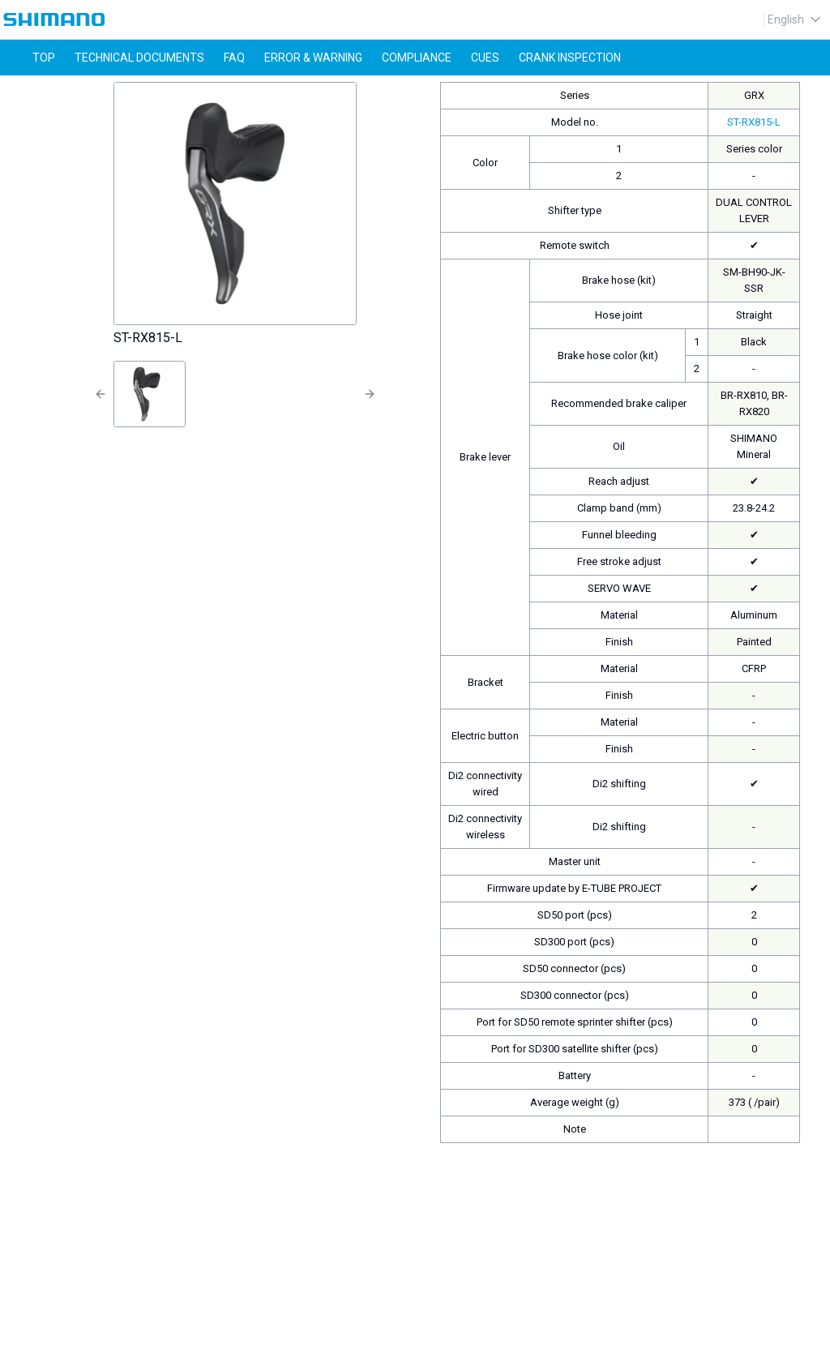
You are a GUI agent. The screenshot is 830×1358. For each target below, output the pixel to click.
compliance (416, 57)
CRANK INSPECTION (570, 57)
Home (25, 90)
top (43, 57)
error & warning (313, 57)
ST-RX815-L (149, 90)
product (80, 90)
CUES (485, 57)
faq (234, 57)
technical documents (139, 57)
